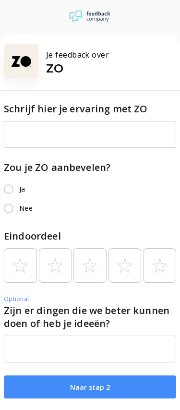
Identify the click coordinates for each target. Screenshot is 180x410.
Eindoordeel (32, 235)
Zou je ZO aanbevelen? (57, 167)
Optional (16, 299)
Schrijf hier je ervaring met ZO (76, 108)
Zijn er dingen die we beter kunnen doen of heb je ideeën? (86, 317)
